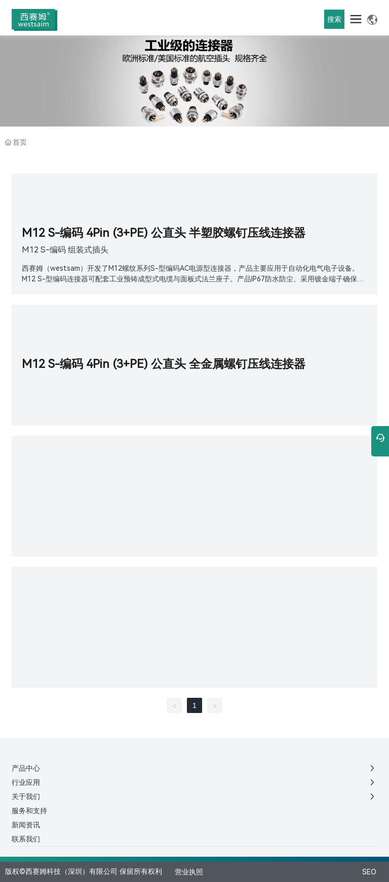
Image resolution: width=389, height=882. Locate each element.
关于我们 (26, 796)
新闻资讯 (26, 825)
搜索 (334, 19)
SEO (369, 872)
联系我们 (26, 839)
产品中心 (26, 768)
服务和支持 (29, 811)
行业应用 (26, 782)
